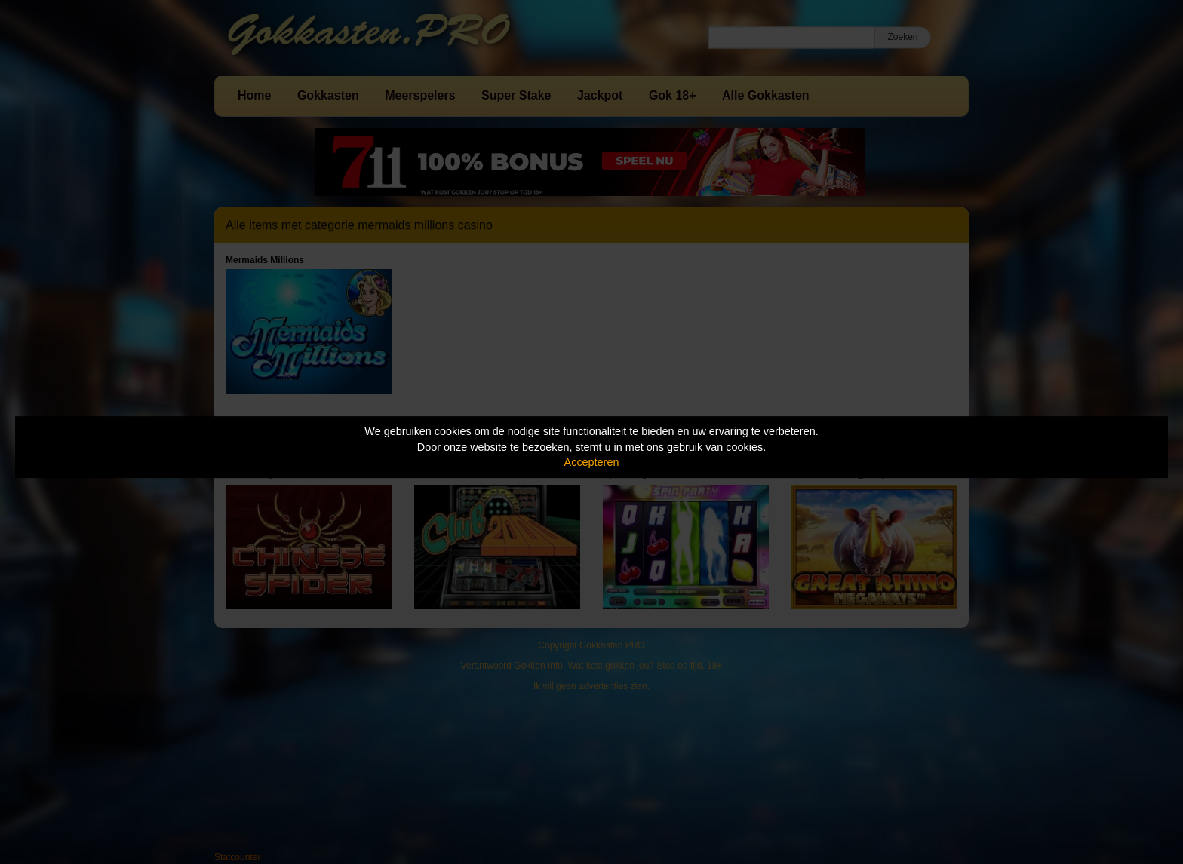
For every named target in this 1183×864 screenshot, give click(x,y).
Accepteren (591, 462)
